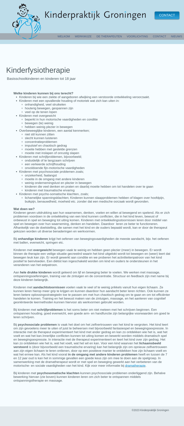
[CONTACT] (167, 15)
